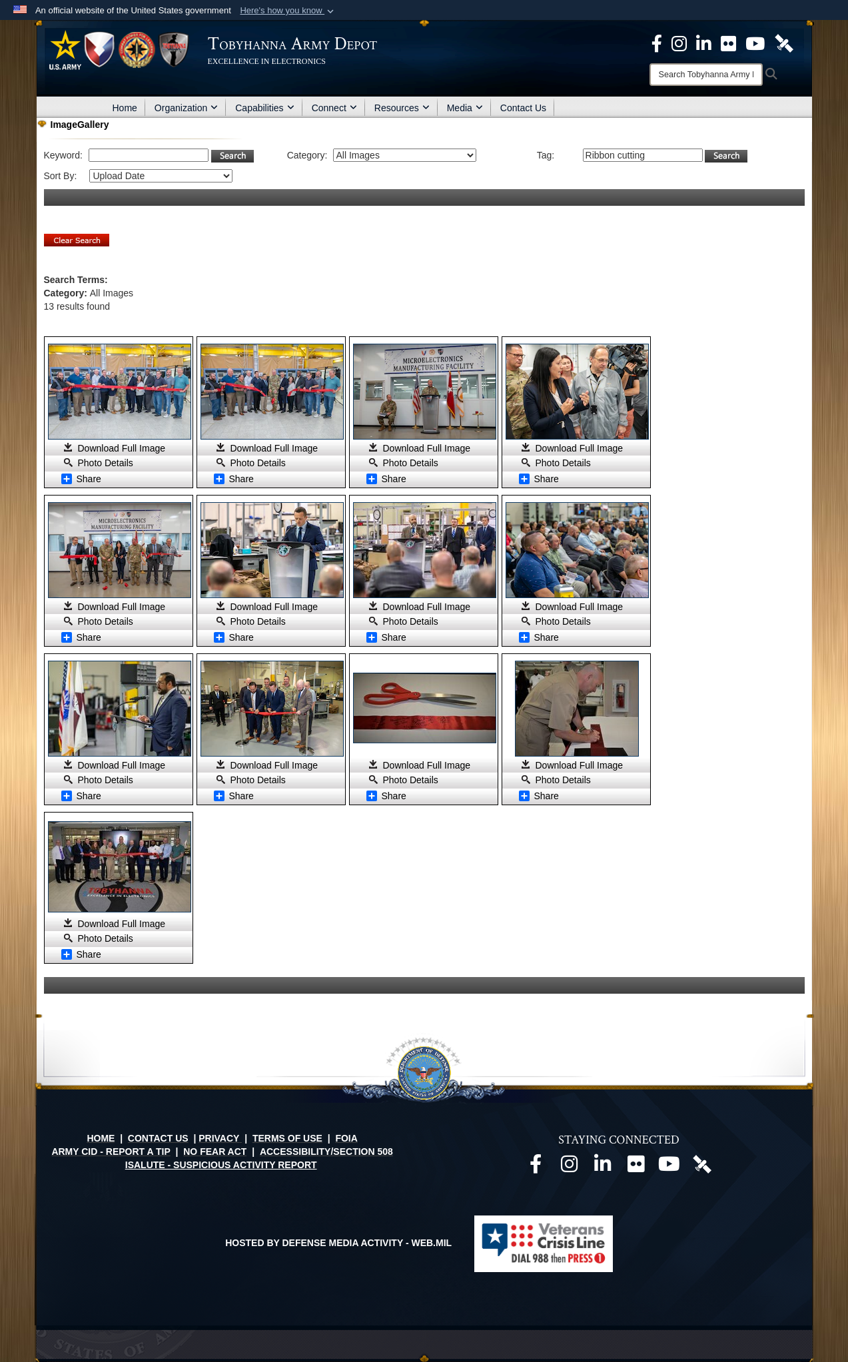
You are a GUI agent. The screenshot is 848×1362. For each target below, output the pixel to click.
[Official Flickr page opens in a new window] (728, 42)
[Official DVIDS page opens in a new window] (784, 42)
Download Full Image (122, 448)
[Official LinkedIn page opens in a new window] (703, 42)
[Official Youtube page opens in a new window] (668, 1167)
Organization (186, 108)
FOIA (346, 1138)
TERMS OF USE (287, 1138)
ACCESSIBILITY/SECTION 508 (326, 1151)
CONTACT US (158, 1138)
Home (125, 108)
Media (465, 108)
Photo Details (105, 463)
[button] (288, 10)
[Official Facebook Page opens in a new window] (656, 42)
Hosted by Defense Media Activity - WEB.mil (338, 1242)
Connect (334, 108)
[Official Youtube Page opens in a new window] (755, 42)
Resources (402, 108)
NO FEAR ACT (214, 1151)
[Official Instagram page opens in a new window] (679, 42)
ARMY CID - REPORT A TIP (110, 1151)
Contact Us (523, 108)
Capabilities (264, 108)
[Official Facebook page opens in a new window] (535, 1167)
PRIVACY (219, 1138)
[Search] (706, 74)
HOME (101, 1138)
